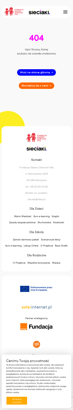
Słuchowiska (44, 222)
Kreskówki (58, 222)
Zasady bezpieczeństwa (22, 222)
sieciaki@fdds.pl (36, 199)
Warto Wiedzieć (23, 216)
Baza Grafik (61, 245)
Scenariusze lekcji (50, 239)
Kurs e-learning (42, 216)
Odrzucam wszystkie (40, 401)
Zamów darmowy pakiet (26, 239)
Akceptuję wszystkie (17, 401)
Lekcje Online (31, 245)
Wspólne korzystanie (38, 262)
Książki (55, 216)
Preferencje (59, 400)
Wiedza (56, 262)
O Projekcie (46, 245)
